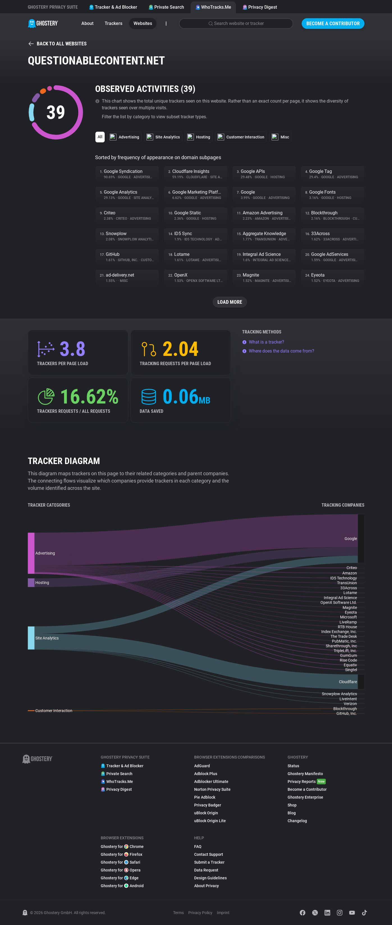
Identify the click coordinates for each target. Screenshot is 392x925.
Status (293, 766)
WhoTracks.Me (213, 7)
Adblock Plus (205, 773)
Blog (292, 813)
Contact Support (208, 854)
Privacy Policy (200, 912)
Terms (178, 912)
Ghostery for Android (122, 886)
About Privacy (206, 886)
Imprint (223, 912)
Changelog (297, 821)
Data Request (206, 870)
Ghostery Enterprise (305, 797)
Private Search (166, 7)
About (87, 23)
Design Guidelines (210, 878)
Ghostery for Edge (120, 878)
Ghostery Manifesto (305, 773)
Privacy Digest (259, 7)
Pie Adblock (204, 797)
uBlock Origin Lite (210, 821)
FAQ (197, 846)
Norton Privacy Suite (212, 789)
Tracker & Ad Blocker (113, 7)
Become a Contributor (333, 23)
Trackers (113, 23)
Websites (143, 23)
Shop (292, 805)
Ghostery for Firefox (121, 854)
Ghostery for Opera (121, 870)
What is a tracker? (263, 342)
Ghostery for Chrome (122, 846)
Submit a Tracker (209, 862)
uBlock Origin (206, 813)
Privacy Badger (207, 805)
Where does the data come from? (278, 351)
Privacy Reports (307, 781)
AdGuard (202, 766)
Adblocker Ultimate (211, 781)
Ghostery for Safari (120, 862)
